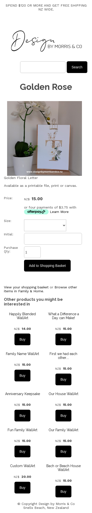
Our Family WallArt (63, 430)
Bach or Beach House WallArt (63, 468)
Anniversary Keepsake (22, 394)
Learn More (59, 212)
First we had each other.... (63, 356)
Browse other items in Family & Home (40, 289)
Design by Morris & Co (57, 504)
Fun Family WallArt (22, 430)
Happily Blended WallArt (22, 316)
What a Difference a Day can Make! (63, 316)
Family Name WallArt (22, 354)
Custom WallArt (22, 466)
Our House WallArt (63, 394)
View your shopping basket (26, 287)
